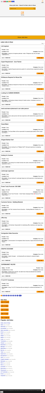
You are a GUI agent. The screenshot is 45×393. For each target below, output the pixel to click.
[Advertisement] (22, 26)
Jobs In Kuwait (5, 302)
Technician (6, 341)
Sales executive (8, 330)
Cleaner (6, 343)
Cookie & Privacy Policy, (28, 390)
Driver (5, 332)
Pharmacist (7, 370)
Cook (5, 339)
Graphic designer (8, 359)
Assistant (6, 366)
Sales (5, 325)
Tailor (5, 352)
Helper (5, 336)
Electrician (6, 368)
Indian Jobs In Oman (5, 323)
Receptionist (7, 356)
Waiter (5, 337)
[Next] (20, 295)
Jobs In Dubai (4, 310)
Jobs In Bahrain (5, 318)
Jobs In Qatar (4, 306)
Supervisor (7, 354)
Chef (5, 334)
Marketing (6, 348)
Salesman (6, 326)
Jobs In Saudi (4, 314)
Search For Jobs (13, 8)
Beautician (6, 345)
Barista (6, 350)
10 (17, 295)
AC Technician (7, 372)
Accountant (7, 328)
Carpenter (6, 376)
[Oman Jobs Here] (9, 2)
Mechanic (6, 361)
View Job (40, 57)
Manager (6, 346)
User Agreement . (38, 390)
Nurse (5, 363)
